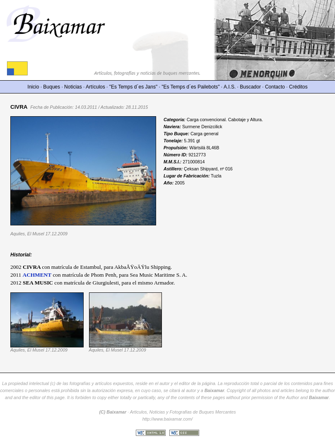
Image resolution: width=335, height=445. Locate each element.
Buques (51, 87)
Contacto (275, 87)
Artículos (95, 87)
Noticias (73, 87)
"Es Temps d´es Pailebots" (190, 87)
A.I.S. (230, 87)
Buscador (250, 87)
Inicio (33, 87)
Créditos (298, 87)
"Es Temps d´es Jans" (133, 87)
